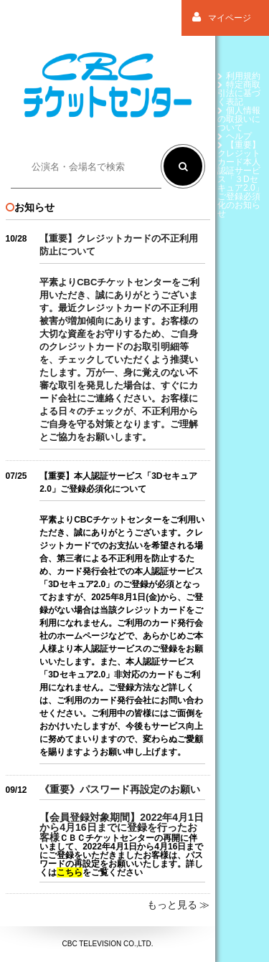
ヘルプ (234, 136)
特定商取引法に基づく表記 (238, 93)
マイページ (221, 18)
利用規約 (238, 76)
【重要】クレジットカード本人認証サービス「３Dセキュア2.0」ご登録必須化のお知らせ (240, 179)
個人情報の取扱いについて (238, 119)
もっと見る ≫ (178, 904)
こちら (69, 872)
